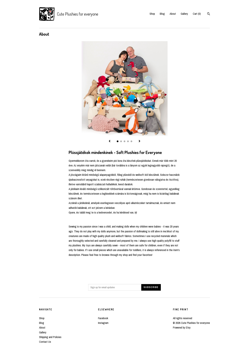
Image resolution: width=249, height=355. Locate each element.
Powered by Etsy (182, 327)
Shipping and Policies (50, 337)
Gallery (184, 14)
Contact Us (45, 342)
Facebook (103, 318)
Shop (152, 14)
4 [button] (128, 141)
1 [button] (117, 141)
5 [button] (131, 141)
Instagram (103, 323)
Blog (162, 14)
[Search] (208, 14)
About (173, 14)
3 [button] (124, 141)
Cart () (197, 14)
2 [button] (121, 141)
